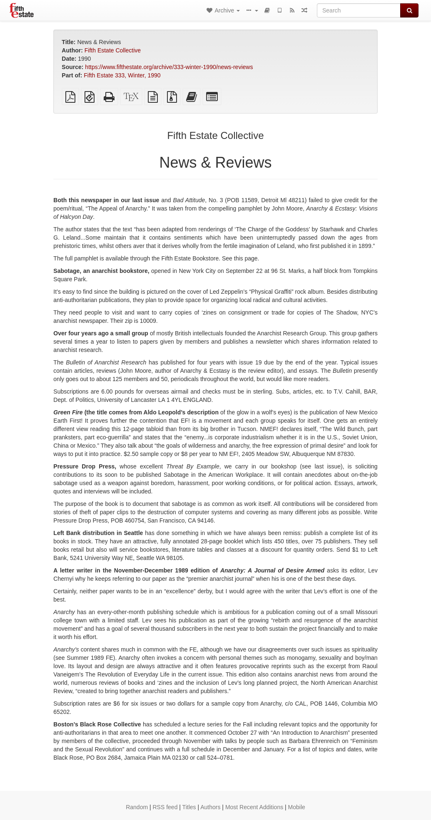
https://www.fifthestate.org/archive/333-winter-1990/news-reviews (169, 67)
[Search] (359, 10)
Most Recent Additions (254, 807)
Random (137, 807)
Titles (189, 807)
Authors (210, 807)
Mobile (296, 807)
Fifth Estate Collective (113, 50)
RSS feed (165, 807)
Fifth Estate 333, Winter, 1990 (122, 75)
